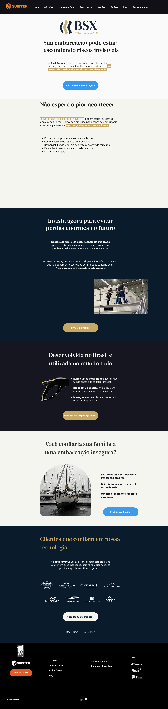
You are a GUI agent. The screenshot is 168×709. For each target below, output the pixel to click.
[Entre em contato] (21, 672)
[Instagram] (86, 699)
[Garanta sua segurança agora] (80, 415)
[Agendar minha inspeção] (80, 616)
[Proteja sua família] (120, 511)
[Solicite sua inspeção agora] (80, 85)
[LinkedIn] (81, 699)
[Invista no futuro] (80, 327)
